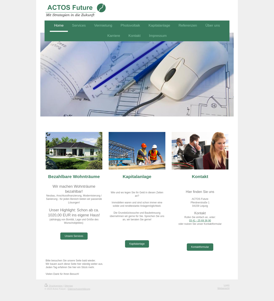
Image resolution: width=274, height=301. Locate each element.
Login (226, 285)
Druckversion (54, 285)
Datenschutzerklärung (79, 289)
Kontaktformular (200, 246)
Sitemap (68, 285)
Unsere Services (74, 236)
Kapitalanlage (137, 243)
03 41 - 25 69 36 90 (200, 220)
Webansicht (223, 288)
